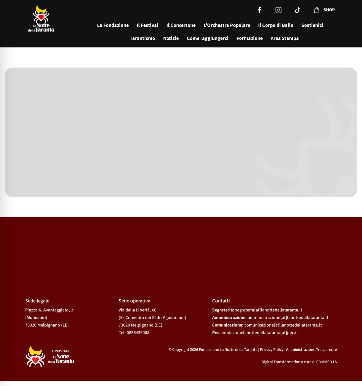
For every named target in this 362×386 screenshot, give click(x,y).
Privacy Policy (272, 349)
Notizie (171, 38)
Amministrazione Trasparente (311, 349)
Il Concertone (181, 25)
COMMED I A (326, 362)
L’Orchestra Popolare (227, 25)
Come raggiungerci (208, 38)
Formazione (250, 38)
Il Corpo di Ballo (275, 25)
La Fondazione (113, 25)
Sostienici (312, 25)
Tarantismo (142, 38)
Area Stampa (285, 38)
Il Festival (147, 25)
